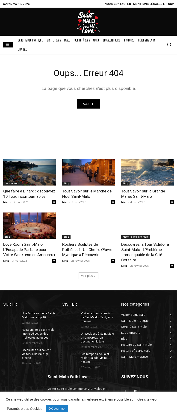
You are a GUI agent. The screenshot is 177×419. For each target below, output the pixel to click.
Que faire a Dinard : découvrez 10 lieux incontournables (29, 194)
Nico (6, 202)
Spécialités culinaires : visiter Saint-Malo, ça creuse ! (36, 353)
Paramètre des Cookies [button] (24, 408)
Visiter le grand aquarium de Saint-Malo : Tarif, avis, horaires (97, 316)
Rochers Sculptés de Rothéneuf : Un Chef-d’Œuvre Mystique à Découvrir (87, 249)
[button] (169, 44)
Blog (66, 183)
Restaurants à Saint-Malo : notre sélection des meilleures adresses (39, 333)
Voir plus (88, 275)
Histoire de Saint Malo (136, 236)
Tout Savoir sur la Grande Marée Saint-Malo (143, 194)
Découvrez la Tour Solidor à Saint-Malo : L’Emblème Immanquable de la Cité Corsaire (145, 252)
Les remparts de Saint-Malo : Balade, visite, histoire (95, 357)
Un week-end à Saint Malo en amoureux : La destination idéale (97, 337)
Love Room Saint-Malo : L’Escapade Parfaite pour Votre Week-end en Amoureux (29, 249)
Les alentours (13, 183)
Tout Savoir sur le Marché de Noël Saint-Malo (86, 194)
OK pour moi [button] (56, 408)
